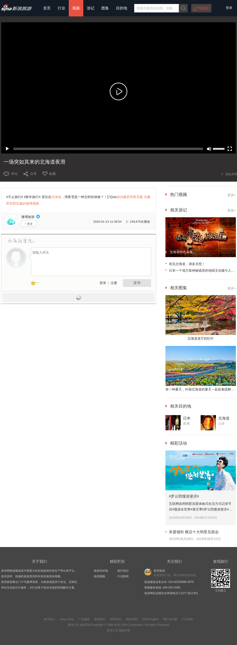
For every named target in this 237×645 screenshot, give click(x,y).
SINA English (150, 619)
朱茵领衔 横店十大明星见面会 (194, 532)
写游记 (203, 8)
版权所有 (85, 624)
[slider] (108, 149)
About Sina (67, 619)
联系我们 (100, 619)
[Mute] (209, 148)
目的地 (121, 8)
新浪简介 (49, 619)
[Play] (7, 148)
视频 (76, 8)
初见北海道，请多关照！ (187, 264)
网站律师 (131, 619)
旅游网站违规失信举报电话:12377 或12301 (171, 593)
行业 (61, 8)
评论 (14, 174)
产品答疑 (187, 619)
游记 (90, 8)
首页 (47, 8)
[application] (118, 88)
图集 (105, 8)
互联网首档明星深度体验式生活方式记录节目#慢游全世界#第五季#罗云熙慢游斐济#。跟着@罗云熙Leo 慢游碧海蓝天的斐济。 (200, 509)
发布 (137, 283)
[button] (118, 92)
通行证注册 (170, 619)
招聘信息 (115, 619)
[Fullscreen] (229, 148)
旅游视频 (99, 576)
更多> (231, 195)
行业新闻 (123, 576)
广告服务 (84, 619)
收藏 (52, 174)
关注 (29, 223)
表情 (36, 284)
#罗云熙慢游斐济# (184, 496)
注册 (114, 283)
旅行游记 (123, 570)
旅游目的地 (101, 570)
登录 (102, 283)
